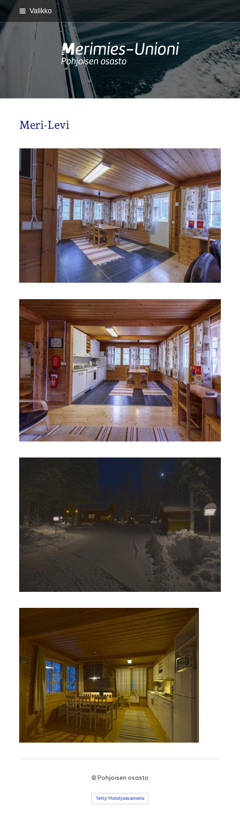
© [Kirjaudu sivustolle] (94, 777)
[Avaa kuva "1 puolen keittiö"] (120, 215)
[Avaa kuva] (120, 524)
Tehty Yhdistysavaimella (120, 798)
